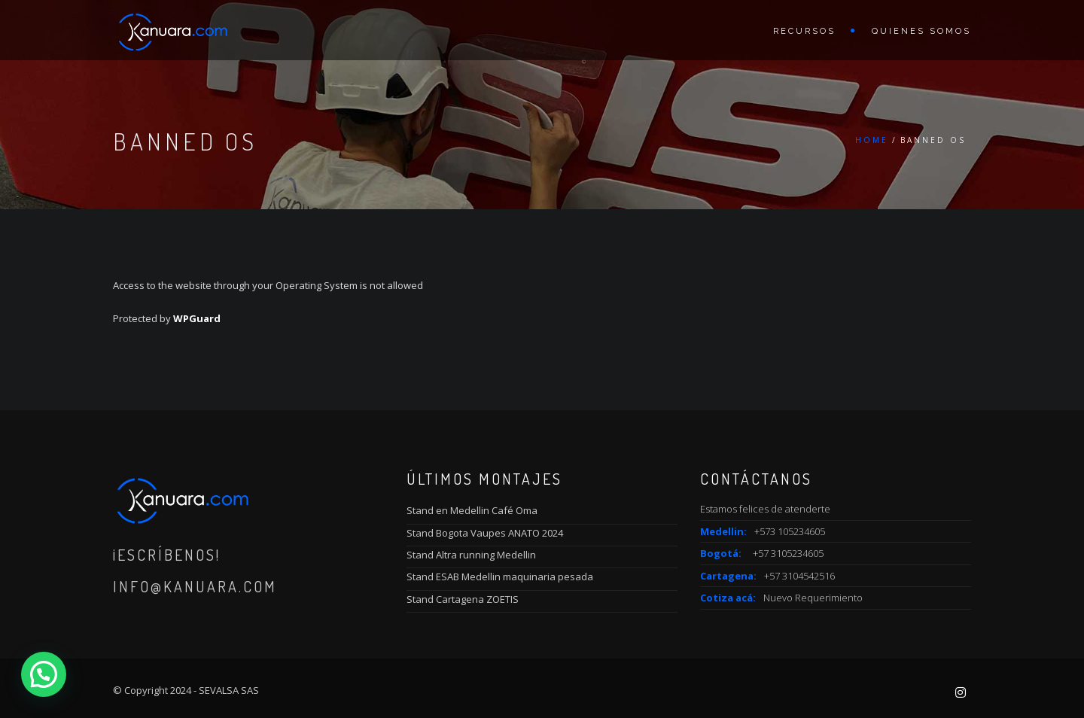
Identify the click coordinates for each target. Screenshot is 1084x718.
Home (871, 140)
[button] (43, 674)
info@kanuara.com (195, 586)
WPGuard (197, 318)
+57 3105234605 (788, 553)
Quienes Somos (921, 31)
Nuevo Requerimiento (813, 597)
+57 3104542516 (799, 576)
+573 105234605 (789, 531)
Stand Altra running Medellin (471, 554)
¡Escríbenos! (167, 554)
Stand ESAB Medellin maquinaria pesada (499, 576)
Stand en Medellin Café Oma (471, 510)
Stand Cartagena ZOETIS (462, 599)
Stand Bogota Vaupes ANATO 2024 (484, 533)
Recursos (804, 31)
